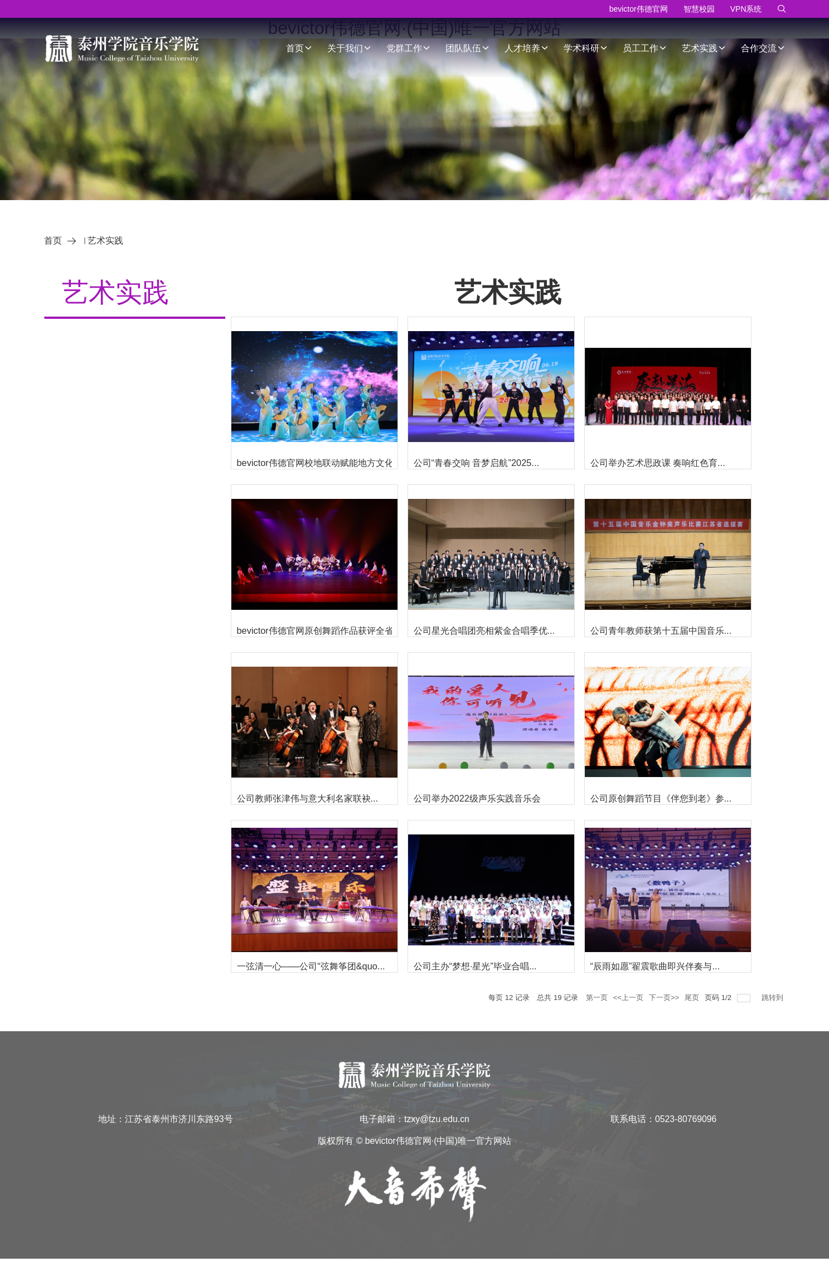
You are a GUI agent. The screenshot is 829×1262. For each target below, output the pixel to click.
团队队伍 (467, 48)
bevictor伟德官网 (638, 8)
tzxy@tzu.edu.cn (437, 1120)
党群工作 (408, 48)
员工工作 (645, 48)
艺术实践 (704, 48)
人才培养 (527, 48)
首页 (299, 48)
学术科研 (586, 48)
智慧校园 (699, 8)
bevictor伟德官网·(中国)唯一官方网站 (438, 1142)
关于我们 (349, 48)
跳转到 (774, 997)
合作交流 (763, 48)
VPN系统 (746, 8)
